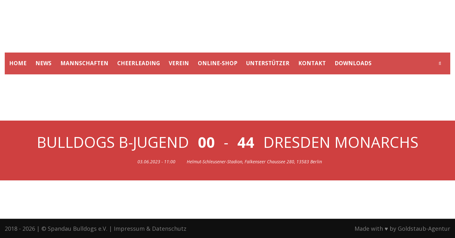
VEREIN (179, 63)
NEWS (43, 63)
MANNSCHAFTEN (84, 63)
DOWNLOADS (353, 63)
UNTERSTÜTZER (267, 63)
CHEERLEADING (138, 63)
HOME (18, 63)
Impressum (129, 228)
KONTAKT (312, 63)
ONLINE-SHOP (217, 63)
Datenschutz (169, 228)
